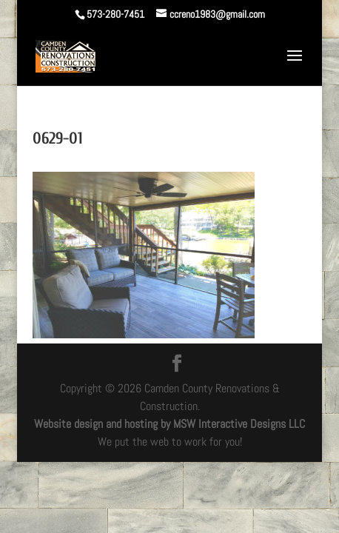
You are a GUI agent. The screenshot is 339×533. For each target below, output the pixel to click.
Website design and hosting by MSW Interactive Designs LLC (169, 424)
